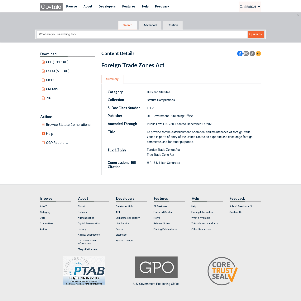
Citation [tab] (173, 25)
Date (42, 217)
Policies (82, 212)
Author (44, 229)
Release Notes (162, 223)
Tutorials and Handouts (204, 223)
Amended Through (122, 124)
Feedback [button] (162, 6)
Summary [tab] (112, 79)
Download (48, 54)
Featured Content (164, 212)
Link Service (122, 223)
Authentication (86, 217)
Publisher (115, 116)
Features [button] (129, 6)
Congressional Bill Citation (122, 164)
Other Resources (201, 229)
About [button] (88, 6)
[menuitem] (71, 7)
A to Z (43, 206)
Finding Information (202, 212)
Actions (46, 117)
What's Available (200, 217)
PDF (57, 62)
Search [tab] (127, 25)
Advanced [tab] (150, 25)
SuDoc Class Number (124, 108)
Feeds (119, 229)
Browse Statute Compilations (68, 125)
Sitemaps (121, 234)
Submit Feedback (239, 206)
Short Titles (117, 149)
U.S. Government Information (87, 242)
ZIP (48, 98)
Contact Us (235, 212)
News (157, 217)
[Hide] (298, 15)
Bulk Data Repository (128, 217)
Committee (46, 223)
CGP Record (55, 143)
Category (115, 92)
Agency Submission (89, 234)
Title (111, 132)
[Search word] (142, 34)
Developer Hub (124, 206)
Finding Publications (165, 229)
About (81, 206)
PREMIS (52, 89)
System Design (124, 240)
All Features (160, 206)
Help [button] (145, 6)
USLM (58, 71)
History (82, 229)
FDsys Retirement (88, 249)
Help (49, 134)
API (118, 212)
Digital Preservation (89, 223)
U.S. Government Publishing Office (156, 270)
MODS (50, 80)
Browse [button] (71, 6)
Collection (116, 100)
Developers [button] (107, 6)
